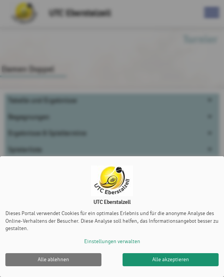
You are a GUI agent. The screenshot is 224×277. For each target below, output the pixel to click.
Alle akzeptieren (170, 259)
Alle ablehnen (53, 259)
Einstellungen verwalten (112, 241)
